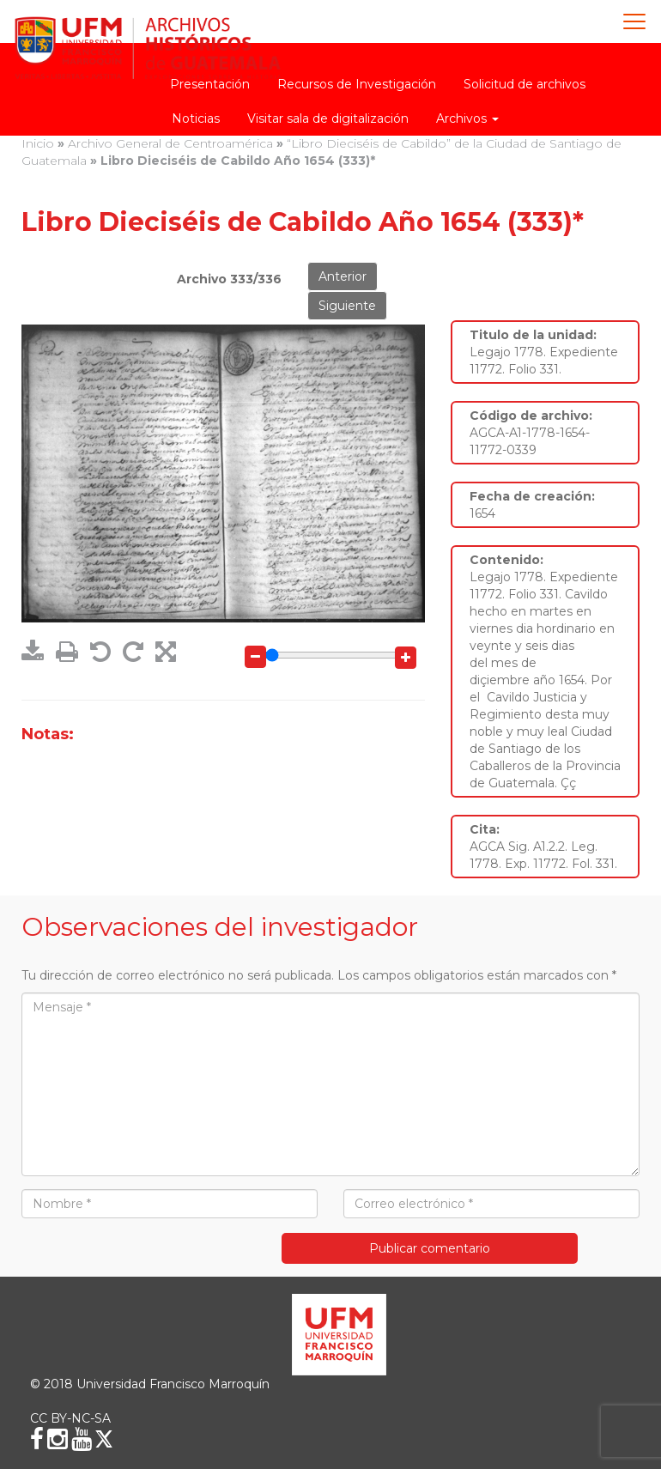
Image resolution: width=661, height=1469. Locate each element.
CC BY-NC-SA (70, 1418)
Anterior (342, 276)
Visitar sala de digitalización (328, 118)
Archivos (467, 118)
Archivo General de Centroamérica (170, 143)
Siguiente (347, 305)
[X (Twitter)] (103, 1439)
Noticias (196, 118)
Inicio (37, 143)
